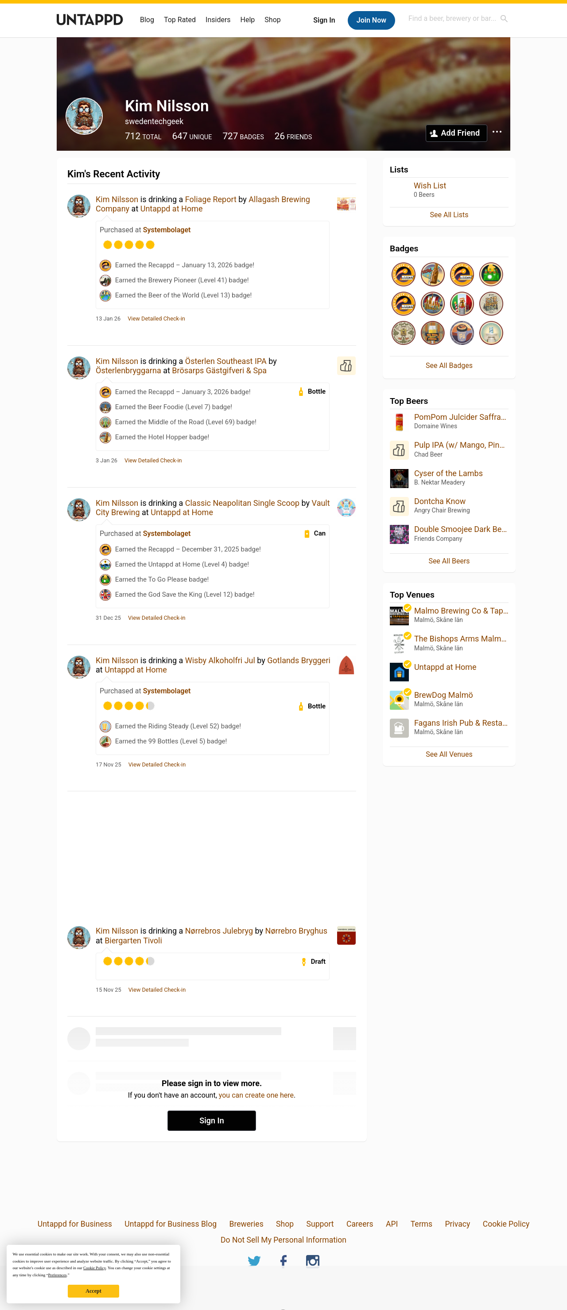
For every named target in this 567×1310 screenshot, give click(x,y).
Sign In (324, 20)
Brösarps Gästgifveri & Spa (219, 370)
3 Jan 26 (106, 461)
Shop (272, 20)
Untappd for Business (75, 1224)
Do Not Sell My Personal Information (283, 1240)
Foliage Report (211, 199)
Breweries (246, 1224)
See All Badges (449, 365)
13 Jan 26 (108, 319)
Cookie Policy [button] (94, 1268)
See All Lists (449, 215)
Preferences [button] (57, 1275)
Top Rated (180, 20)
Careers (359, 1224)
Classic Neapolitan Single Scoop (242, 503)
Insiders (218, 20)
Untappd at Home (171, 208)
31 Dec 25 (108, 618)
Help (248, 20)
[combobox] (458, 18)
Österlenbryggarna (128, 370)
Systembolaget (167, 230)
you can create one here (256, 1095)
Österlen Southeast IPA (226, 361)
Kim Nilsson (117, 199)
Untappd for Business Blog (170, 1224)
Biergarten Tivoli (133, 940)
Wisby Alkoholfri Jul (220, 660)
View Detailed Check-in (156, 319)
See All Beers (449, 561)
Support (320, 1224)
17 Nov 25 (108, 765)
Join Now (371, 20)
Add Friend (460, 132)
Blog (147, 20)
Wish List (430, 185)
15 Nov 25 (108, 990)
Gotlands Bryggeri (298, 660)
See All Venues (449, 754)
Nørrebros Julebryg (219, 930)
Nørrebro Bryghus (296, 930)
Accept (93, 1291)
